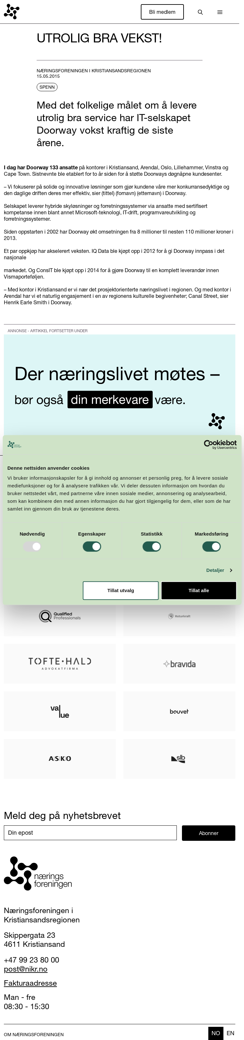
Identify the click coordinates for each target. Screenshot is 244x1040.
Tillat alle (198, 590)
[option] (230, 1033)
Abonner (208, 833)
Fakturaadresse (30, 983)
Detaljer (215, 570)
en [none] (230, 1033)
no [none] (216, 1033)
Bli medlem (162, 12)
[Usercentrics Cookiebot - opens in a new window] (208, 444)
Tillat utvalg (120, 590)
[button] (219, 12)
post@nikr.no (26, 968)
